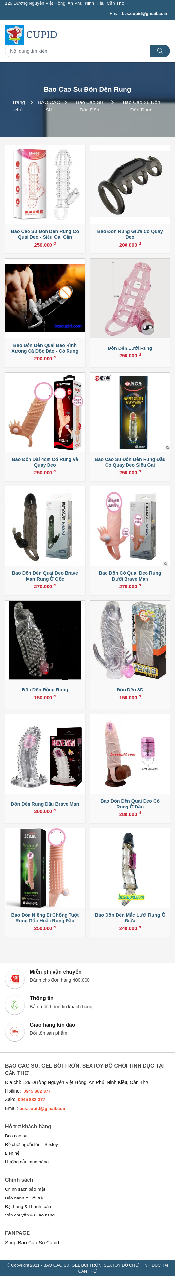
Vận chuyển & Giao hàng (30, 1215)
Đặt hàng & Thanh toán (28, 1206)
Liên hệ (12, 1153)
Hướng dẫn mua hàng (27, 1161)
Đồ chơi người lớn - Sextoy (31, 1144)
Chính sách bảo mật (25, 1189)
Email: (138, 13)
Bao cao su (16, 1135)
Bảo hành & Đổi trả (24, 1198)
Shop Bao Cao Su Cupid (32, 1242)
